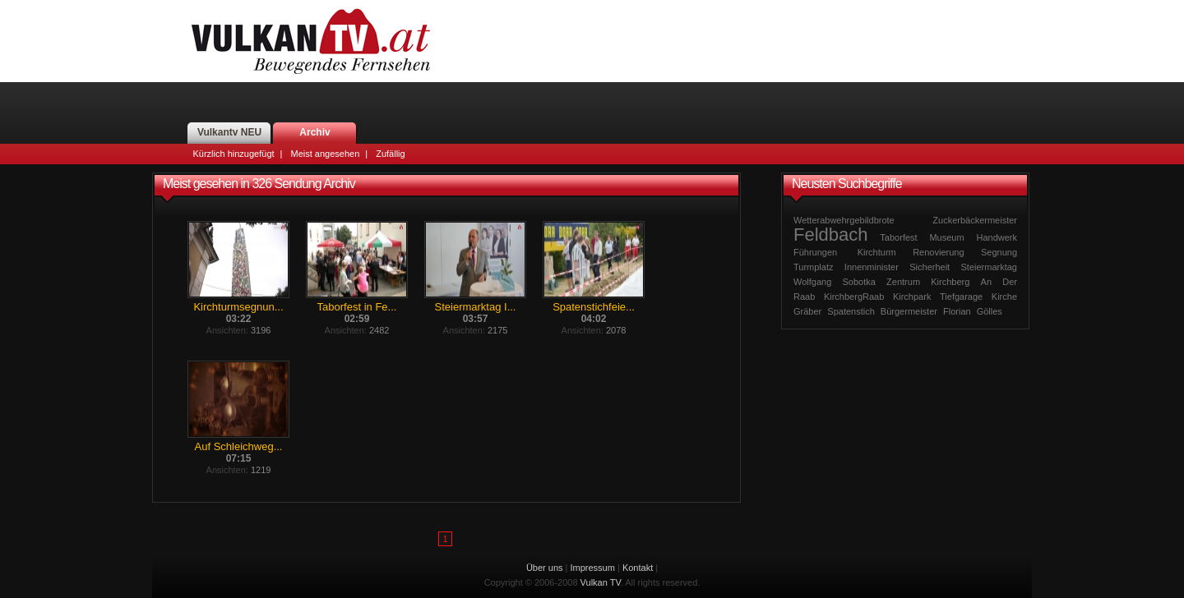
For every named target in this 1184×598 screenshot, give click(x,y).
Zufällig (390, 154)
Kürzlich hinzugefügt (234, 154)
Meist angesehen (324, 154)
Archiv (314, 132)
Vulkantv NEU (229, 132)
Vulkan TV (310, 41)
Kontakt (637, 568)
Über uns (544, 568)
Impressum (593, 568)
